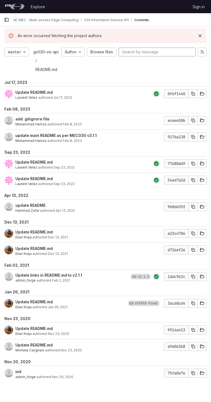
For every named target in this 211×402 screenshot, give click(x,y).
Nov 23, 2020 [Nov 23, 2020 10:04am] (71, 350)
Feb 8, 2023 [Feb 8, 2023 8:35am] (72, 141)
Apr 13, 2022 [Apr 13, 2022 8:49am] (65, 210)
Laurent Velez (26, 97)
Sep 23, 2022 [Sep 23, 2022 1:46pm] (64, 167)
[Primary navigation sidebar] (6, 19)
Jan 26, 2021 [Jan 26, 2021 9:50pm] (58, 307)
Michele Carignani (29, 350)
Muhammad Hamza (30, 124)
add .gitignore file (32, 119)
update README (30, 205)
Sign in (199, 6)
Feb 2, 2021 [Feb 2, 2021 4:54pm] (61, 280)
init (18, 371)
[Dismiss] (200, 35)
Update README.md (34, 92)
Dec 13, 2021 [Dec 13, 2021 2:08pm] (58, 237)
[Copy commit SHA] (193, 93)
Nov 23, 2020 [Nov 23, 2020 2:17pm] (58, 334)
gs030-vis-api (46, 51)
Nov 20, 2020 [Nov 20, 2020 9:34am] (62, 377)
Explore (38, 6)
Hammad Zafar (27, 210)
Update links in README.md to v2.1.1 (48, 275)
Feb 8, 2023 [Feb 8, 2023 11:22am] (72, 124)
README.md (46, 69)
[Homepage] (14, 6)
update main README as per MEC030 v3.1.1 (56, 135)
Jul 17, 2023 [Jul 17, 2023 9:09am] (63, 97)
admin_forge (25, 280)
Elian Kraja (23, 237)
